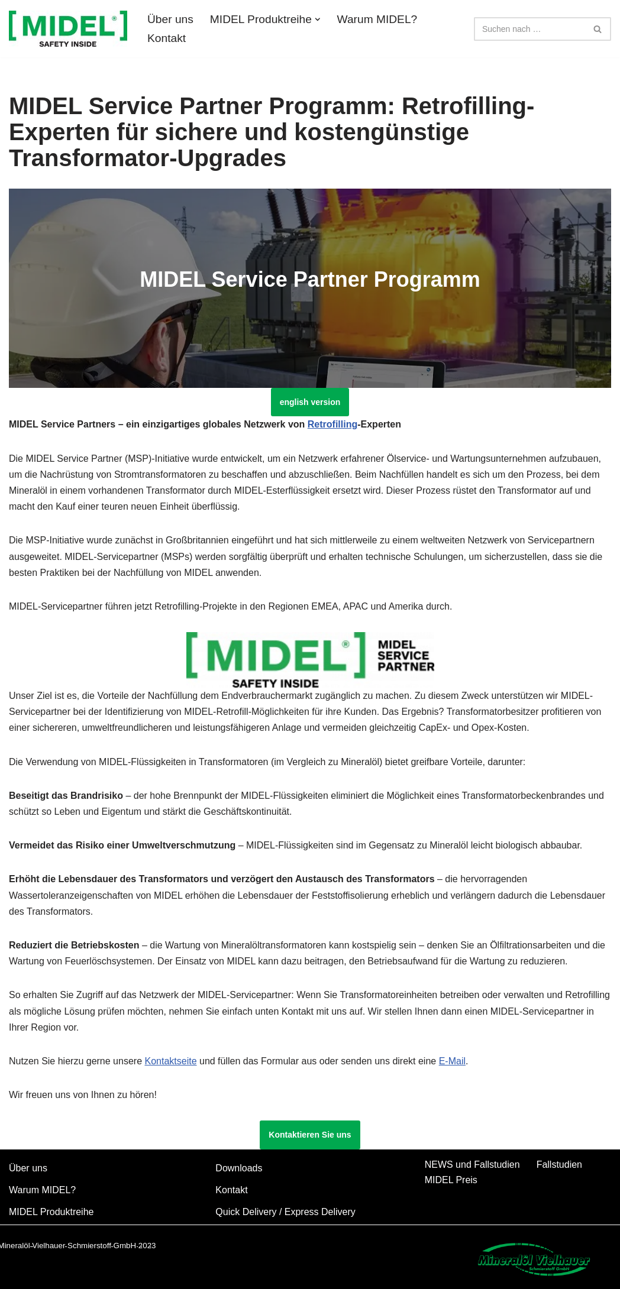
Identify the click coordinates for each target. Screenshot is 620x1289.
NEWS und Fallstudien (472, 1165)
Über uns (170, 19)
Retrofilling (332, 424)
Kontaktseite (170, 1061)
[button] (318, 19)
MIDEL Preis (451, 1180)
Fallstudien (559, 1165)
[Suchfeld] (529, 29)
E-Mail (452, 1061)
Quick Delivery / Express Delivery (285, 1212)
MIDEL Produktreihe (51, 1212)
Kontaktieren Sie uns (310, 1134)
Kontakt (166, 38)
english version (310, 402)
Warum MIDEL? (377, 19)
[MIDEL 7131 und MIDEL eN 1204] (68, 29)
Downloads (238, 1168)
